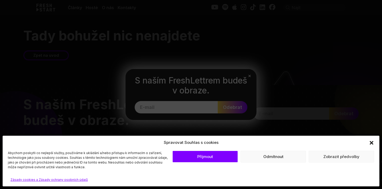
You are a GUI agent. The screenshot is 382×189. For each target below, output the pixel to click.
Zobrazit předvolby (341, 156)
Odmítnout (273, 156)
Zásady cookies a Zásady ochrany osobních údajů (49, 180)
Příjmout (205, 156)
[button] (371, 142)
